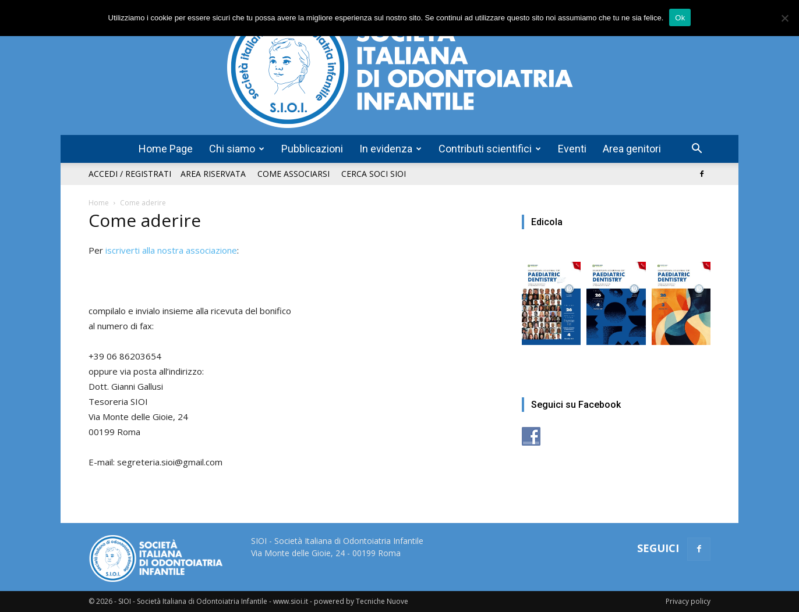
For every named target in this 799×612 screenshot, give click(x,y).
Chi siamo (236, 149)
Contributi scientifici (490, 149)
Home (99, 203)
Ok (680, 17)
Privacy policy (688, 601)
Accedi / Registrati (130, 173)
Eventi (572, 149)
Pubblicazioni (312, 149)
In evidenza (390, 149)
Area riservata (213, 173)
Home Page (166, 149)
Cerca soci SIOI (373, 173)
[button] (696, 149)
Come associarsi (293, 173)
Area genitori (632, 149)
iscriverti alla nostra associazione (171, 250)
